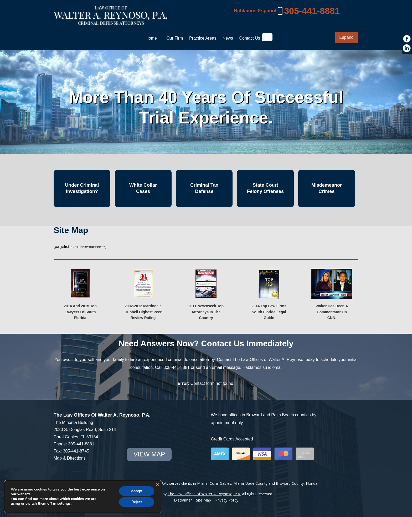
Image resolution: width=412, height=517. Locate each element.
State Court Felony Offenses (265, 188)
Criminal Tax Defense (204, 188)
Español (346, 37)
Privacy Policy (226, 499)
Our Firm (174, 38)
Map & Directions (70, 458)
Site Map (203, 499)
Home (151, 38)
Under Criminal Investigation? (82, 188)
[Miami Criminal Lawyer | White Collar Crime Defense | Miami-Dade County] (110, 21)
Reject (136, 501)
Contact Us (249, 38)
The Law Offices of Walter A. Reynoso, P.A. (204, 493)
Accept (136, 490)
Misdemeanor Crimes (326, 188)
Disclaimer (183, 499)
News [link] (228, 38)
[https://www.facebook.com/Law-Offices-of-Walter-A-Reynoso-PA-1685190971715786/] (407, 39)
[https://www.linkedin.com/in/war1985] (407, 48)
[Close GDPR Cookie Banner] (157, 484)
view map (149, 453)
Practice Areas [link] (202, 38)
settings (64, 503)
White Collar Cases (143, 188)
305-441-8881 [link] (312, 11)
